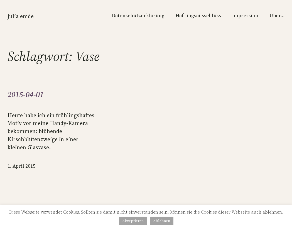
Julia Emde (21, 16)
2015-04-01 (26, 94)
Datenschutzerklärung (138, 15)
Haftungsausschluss (198, 15)
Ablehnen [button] (161, 221)
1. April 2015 (21, 166)
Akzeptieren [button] (133, 221)
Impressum (245, 15)
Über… (276, 15)
